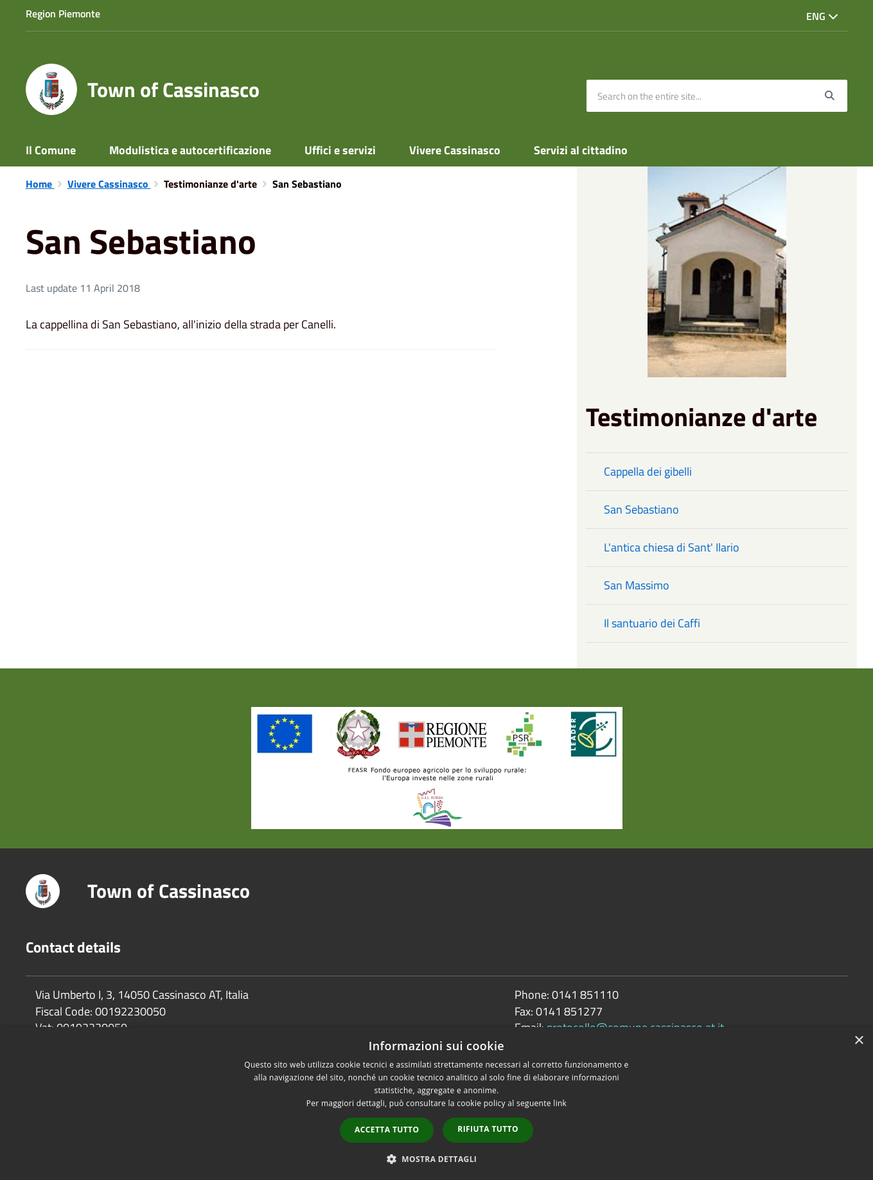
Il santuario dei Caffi (652, 623)
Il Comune (51, 150)
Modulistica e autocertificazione (190, 150)
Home (40, 184)
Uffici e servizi (340, 150)
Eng (822, 16)
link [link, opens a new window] (560, 1103)
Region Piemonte (63, 13)
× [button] (858, 1041)
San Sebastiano (641, 509)
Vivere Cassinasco (454, 150)
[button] (436, 1158)
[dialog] (436, 1103)
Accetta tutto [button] (387, 1129)
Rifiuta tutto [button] (487, 1128)
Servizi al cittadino (581, 150)
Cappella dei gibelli (648, 471)
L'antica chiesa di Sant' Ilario (671, 547)
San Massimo (636, 585)
